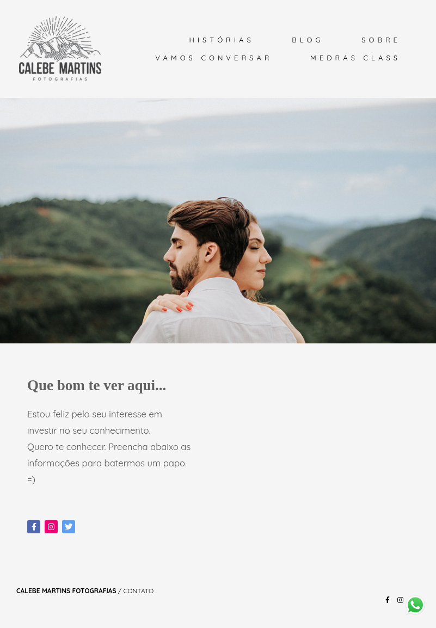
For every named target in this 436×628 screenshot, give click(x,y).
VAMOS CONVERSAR (213, 57)
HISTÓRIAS (221, 39)
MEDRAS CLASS (355, 57)
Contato (138, 591)
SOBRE (381, 39)
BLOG (307, 39)
